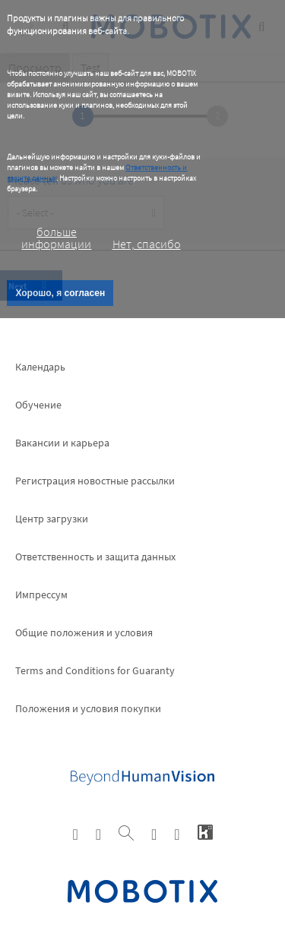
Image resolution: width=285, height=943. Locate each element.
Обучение (38, 405)
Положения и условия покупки (88, 708)
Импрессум (41, 594)
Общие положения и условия (84, 632)
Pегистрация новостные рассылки (95, 480)
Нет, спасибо (146, 243)
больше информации (56, 237)
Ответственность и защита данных (95, 556)
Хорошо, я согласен (60, 293)
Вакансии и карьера (62, 442)
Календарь (40, 367)
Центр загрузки (51, 518)
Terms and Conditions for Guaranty (95, 670)
